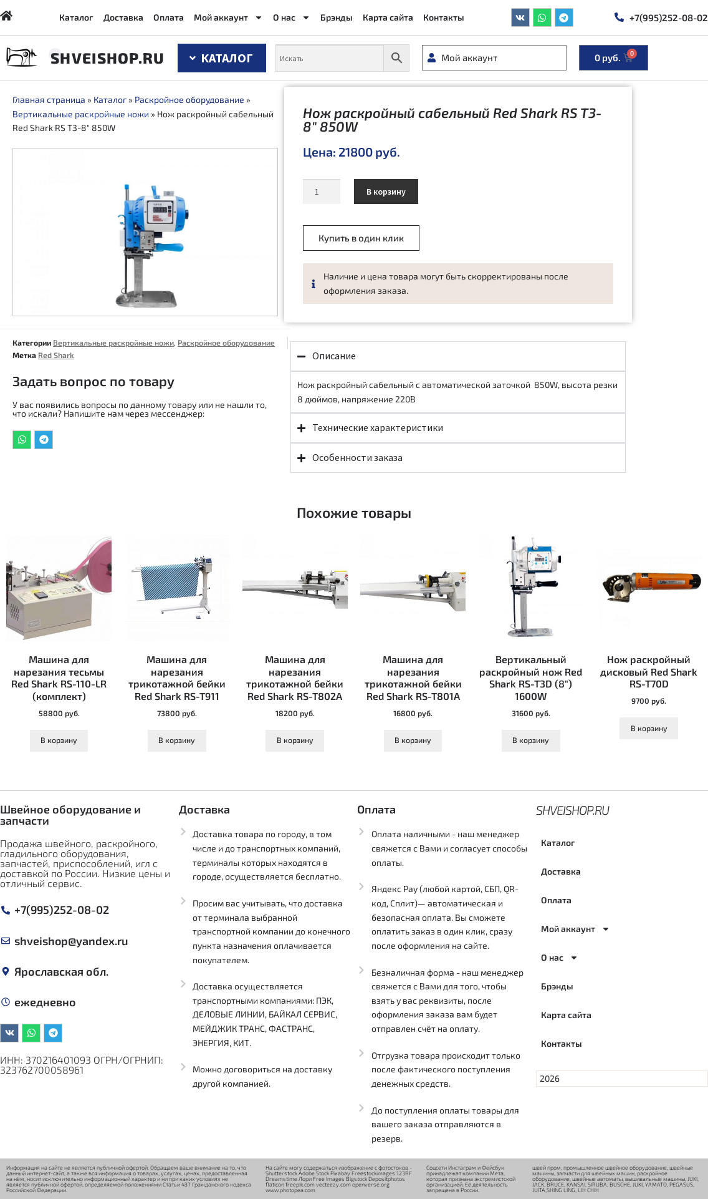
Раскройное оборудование (189, 99)
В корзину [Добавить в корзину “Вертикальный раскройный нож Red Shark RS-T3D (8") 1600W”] (530, 739)
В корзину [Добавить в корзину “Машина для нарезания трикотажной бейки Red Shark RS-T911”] (176, 739)
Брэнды (336, 17)
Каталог (76, 17)
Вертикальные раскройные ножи (80, 114)
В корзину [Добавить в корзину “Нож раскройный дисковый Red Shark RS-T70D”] (649, 728)
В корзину (386, 191)
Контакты (443, 17)
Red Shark (56, 355)
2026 (550, 1078)
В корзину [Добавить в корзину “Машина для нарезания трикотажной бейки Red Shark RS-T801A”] (413, 739)
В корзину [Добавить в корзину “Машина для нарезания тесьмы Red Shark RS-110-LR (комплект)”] (59, 739)
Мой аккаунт (228, 17)
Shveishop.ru (107, 58)
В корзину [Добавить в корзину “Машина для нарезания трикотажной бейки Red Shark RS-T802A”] (295, 739)
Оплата (168, 17)
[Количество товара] (321, 191)
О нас (291, 17)
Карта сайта (388, 17)
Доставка (123, 17)
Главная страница (48, 99)
